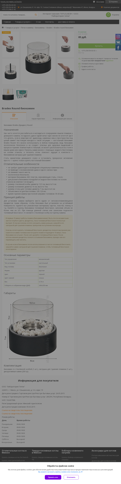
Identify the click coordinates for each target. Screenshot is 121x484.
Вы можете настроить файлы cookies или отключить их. (59, 472)
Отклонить (71, 477)
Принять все (53, 477)
